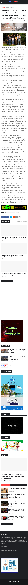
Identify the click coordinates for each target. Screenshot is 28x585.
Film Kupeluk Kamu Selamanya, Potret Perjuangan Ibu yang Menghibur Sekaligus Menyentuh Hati (16, 496)
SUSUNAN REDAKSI (13, 364)
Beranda (3, 7)
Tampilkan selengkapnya (22, 221)
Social (17, 212)
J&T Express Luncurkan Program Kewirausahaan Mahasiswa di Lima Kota (12, 256)
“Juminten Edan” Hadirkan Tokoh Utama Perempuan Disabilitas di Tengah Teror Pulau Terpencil (17, 503)
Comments (22, 484)
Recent (14, 484)
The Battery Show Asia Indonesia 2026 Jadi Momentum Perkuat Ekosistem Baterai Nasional (13, 238)
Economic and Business (9, 7)
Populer (6, 484)
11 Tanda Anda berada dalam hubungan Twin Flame (17, 489)
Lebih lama (24, 316)
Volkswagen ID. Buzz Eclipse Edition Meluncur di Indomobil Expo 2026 (16, 517)
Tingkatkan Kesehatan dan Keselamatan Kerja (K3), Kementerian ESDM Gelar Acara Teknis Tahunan (17, 358)
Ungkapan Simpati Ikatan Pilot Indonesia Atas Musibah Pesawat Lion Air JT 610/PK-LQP (17, 351)
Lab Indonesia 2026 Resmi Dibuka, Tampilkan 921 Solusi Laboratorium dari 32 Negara (13, 274)
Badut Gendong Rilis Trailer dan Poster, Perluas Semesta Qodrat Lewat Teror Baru (16, 511)
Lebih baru (4, 316)
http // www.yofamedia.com (11, 552)
